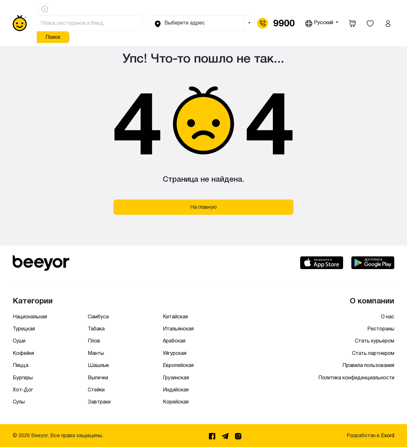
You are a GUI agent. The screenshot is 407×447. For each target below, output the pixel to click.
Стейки (96, 389)
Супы (19, 401)
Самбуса (98, 316)
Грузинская (176, 377)
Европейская (178, 365)
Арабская (174, 340)
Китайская (175, 316)
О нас (387, 316)
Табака (96, 328)
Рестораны (380, 328)
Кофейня (23, 353)
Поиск (52, 37)
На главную (203, 207)
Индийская (176, 389)
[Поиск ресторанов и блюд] (89, 23)
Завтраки (99, 401)
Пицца (20, 365)
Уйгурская (174, 353)
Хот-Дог (23, 389)
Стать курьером (374, 340)
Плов (94, 340)
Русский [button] (320, 23)
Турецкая (24, 328)
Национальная (30, 316)
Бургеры (23, 377)
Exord (387, 435)
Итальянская (178, 328)
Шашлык (98, 365)
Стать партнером (373, 353)
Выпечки (98, 377)
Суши (19, 340)
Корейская (176, 401)
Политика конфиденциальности (356, 377)
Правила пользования (368, 365)
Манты (96, 353)
